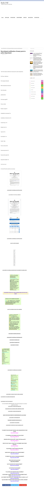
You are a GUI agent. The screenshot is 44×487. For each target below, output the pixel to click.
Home (2, 17)
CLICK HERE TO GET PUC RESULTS (6, 401)
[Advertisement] (31, 9)
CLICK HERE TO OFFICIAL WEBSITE (15, 194)
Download (32, 83)
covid (7, 48)
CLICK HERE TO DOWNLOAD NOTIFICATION (14, 190)
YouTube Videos (33, 91)
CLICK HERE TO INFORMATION (14, 417)
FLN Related (33, 98)
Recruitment (33, 87)
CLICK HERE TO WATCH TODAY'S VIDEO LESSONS (14, 394)
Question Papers (33, 94)
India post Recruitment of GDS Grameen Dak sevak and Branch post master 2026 (38, 71)
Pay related (32, 85)
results (32, 89)
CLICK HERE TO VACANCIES (14, 422)
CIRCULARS (4, 48)
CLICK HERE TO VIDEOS (15, 344)
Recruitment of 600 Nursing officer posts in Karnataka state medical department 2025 (38, 74)
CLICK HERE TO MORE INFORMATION (14, 406)
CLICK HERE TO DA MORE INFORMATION (8, 396)
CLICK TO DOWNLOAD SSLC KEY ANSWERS (14, 309)
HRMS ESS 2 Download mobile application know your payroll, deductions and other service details (37, 67)
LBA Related (33, 96)
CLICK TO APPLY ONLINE (14, 243)
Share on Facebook (6, 484)
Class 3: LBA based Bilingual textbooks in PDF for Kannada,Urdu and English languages (37, 54)
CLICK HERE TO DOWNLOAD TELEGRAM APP (14, 337)
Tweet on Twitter (15, 484)
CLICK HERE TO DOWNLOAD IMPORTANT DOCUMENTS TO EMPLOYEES (14, 270)
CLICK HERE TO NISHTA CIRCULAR (14, 333)
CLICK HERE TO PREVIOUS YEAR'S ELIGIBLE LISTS (14, 425)
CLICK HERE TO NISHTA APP (14, 339)
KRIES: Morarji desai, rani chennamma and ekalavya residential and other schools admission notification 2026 (37, 59)
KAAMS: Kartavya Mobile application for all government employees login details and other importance (37, 63)
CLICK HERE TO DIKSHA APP (14, 342)
